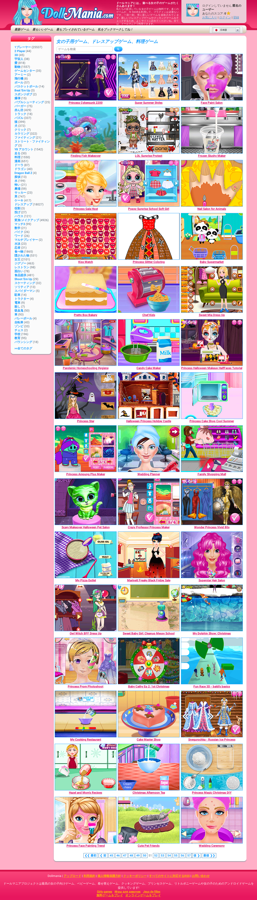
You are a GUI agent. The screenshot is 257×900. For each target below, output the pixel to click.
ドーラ (18, 165)
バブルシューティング (29, 102)
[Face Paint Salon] (212, 77)
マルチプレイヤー (26, 240)
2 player (19, 51)
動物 (17, 67)
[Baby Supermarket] (212, 236)
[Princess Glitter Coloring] (149, 236)
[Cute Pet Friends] (149, 820)
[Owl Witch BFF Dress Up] (86, 608)
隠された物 (21, 255)
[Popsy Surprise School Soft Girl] (149, 183)
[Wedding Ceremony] (212, 820)
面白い (18, 271)
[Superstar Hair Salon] (212, 554)
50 (144, 855)
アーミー (20, 74)
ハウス (18, 216)
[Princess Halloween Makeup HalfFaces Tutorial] (212, 342)
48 (131, 855)
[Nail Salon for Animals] (212, 183)
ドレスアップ (23, 204)
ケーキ (18, 200)
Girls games (104, 891)
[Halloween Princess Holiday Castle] (149, 395)
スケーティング (24, 283)
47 (124, 855)
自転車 (18, 322)
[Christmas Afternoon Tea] (149, 767)
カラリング (21, 133)
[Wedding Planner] (149, 448)
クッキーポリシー (135, 876)
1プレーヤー (22, 47)
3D (16, 55)
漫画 (17, 161)
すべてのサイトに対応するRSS (169, 876)
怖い (17, 184)
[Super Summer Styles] (149, 77)
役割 (17, 208)
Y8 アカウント (23, 149)
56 (182, 855)
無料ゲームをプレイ (109, 895)
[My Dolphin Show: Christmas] (212, 608)
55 (175, 855)
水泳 (17, 243)
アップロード (72, 876)
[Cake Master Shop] (149, 714)
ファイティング (24, 137)
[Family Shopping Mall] (212, 448)
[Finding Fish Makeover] (86, 130)
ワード (18, 236)
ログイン (225, 17)
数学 (17, 228)
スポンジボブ (23, 94)
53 (162, 855)
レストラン (21, 267)
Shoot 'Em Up (23, 279)
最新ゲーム (21, 29)
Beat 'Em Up (22, 90)
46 (118, 855)
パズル (18, 118)
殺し (17, 306)
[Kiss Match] (86, 236)
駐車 (17, 295)
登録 (236, 17)
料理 (17, 157)
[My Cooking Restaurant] (86, 714)
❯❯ (209, 855)
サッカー (20, 192)
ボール (18, 82)
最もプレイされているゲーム (75, 29)
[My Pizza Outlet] (86, 554)
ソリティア (21, 287)
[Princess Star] (86, 395)
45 (111, 855)
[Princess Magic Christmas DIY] (212, 767)
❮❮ (91, 855)
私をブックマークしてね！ (115, 29)
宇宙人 (18, 59)
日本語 (220, 30)
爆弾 (17, 98)
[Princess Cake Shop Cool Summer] (212, 395)
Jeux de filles (151, 891)
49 (138, 855)
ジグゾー (20, 263)
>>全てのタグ (23, 348)
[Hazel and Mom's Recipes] (86, 767)
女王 (17, 259)
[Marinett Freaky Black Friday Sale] (149, 554)
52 (156, 855)
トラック (20, 114)
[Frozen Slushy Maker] (212, 130)
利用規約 (89, 876)
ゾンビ (18, 326)
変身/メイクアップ (26, 220)
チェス (18, 330)
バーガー (20, 106)
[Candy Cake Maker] (149, 342)
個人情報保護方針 (109, 876)
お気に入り (209, 17)
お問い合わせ (201, 876)
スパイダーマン (24, 291)
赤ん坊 (18, 110)
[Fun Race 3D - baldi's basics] (212, 661)
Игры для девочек (128, 891)
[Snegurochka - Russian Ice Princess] (212, 714)
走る (17, 153)
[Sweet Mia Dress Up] (212, 289)
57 (189, 855)
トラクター (21, 298)
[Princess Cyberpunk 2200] (86, 77)
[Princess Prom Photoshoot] (86, 661)
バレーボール (23, 318)
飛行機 (18, 78)
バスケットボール (26, 86)
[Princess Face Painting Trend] (86, 820)
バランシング (23, 342)
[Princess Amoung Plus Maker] (86, 448)
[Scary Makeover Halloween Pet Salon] (86, 501)
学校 (17, 334)
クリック (20, 129)
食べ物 (18, 251)
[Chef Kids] (149, 289)
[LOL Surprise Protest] (149, 130)
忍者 (17, 247)
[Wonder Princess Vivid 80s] (212, 501)
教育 (17, 338)
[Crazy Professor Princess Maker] (149, 501)
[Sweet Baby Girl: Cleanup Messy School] (149, 608)
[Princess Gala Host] (86, 183)
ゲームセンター (24, 70)
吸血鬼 (18, 310)
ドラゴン (20, 169)
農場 (17, 188)
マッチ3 (19, 224)
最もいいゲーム (42, 29)
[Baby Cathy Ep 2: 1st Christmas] (149, 661)
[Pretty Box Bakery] (86, 289)
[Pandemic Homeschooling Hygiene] (86, 342)
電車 (17, 302)
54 (169, 855)
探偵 (17, 177)
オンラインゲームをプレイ (143, 895)
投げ (17, 212)
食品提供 (20, 275)
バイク (18, 232)
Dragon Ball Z (23, 173)
